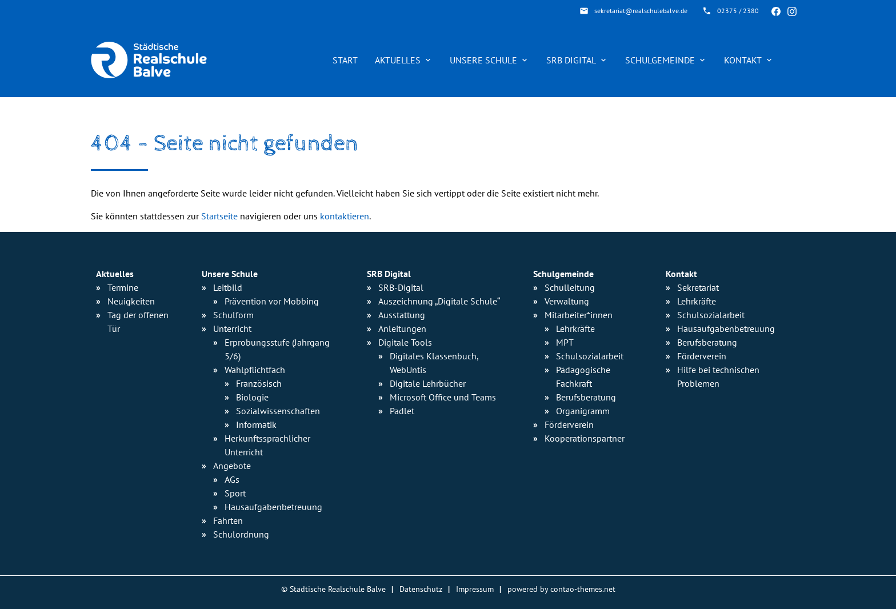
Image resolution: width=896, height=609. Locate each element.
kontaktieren (344, 216)
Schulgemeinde (666, 60)
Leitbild (227, 287)
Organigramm (583, 410)
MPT (565, 342)
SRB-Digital (400, 287)
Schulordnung (241, 534)
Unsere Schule (489, 60)
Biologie (252, 397)
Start (345, 60)
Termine (122, 287)
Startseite (219, 216)
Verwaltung (567, 301)
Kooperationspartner (585, 438)
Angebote (232, 465)
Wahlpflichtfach (255, 369)
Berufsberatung (586, 397)
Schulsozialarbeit (589, 356)
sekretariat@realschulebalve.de (640, 10)
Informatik (256, 424)
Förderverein (569, 424)
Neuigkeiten (131, 301)
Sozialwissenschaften (278, 410)
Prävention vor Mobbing (272, 301)
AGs (232, 479)
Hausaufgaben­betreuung (273, 506)
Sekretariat (698, 287)
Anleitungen (402, 328)
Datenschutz (420, 588)
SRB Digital (577, 60)
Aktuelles (404, 60)
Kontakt (749, 60)
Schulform (233, 314)
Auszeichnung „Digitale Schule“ (439, 301)
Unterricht (232, 328)
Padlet (402, 410)
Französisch (259, 383)
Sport (235, 493)
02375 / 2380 (738, 10)
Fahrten (228, 520)
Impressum (475, 588)
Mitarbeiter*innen (579, 314)
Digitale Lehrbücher (428, 383)
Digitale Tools (405, 342)
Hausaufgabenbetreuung (726, 328)
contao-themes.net (582, 588)
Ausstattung (401, 314)
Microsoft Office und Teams (443, 397)
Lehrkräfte (575, 328)
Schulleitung (570, 287)
